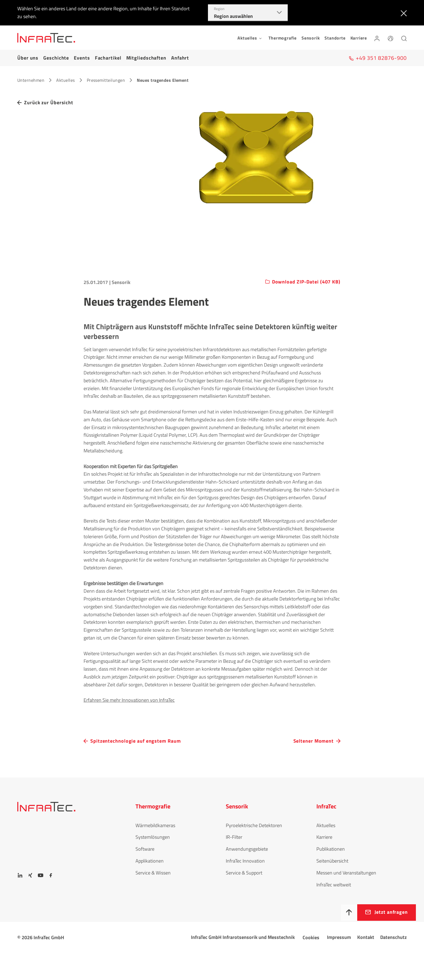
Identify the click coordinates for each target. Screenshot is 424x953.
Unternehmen (30, 80)
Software (144, 849)
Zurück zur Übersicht (48, 102)
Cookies (311, 937)
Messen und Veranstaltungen (346, 872)
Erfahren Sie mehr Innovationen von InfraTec (129, 700)
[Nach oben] (349, 913)
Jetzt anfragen (391, 912)
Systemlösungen (152, 837)
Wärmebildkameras (155, 825)
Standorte (334, 38)
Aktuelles (65, 80)
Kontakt (365, 937)
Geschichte (56, 57)
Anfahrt (180, 57)
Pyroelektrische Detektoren (254, 825)
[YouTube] (40, 875)
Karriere (358, 38)
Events (82, 57)
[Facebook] (51, 875)
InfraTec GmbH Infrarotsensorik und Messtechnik (243, 937)
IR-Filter (234, 837)
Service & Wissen (153, 872)
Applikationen (149, 860)
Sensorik (311, 38)
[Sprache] (390, 37)
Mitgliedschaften (146, 57)
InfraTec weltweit (333, 884)
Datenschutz (393, 937)
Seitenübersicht (332, 860)
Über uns (27, 57)
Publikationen (330, 849)
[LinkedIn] (20, 875)
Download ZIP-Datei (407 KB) (306, 282)
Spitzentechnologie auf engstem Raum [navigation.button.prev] (135, 741)
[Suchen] (404, 37)
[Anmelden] (377, 37)
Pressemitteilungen (106, 80)
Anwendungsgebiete (247, 849)
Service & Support (244, 872)
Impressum (339, 937)
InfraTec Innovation (245, 860)
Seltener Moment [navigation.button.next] (313, 741)
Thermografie (283, 38)
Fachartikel (108, 57)
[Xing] (30, 875)
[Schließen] (402, 13)
